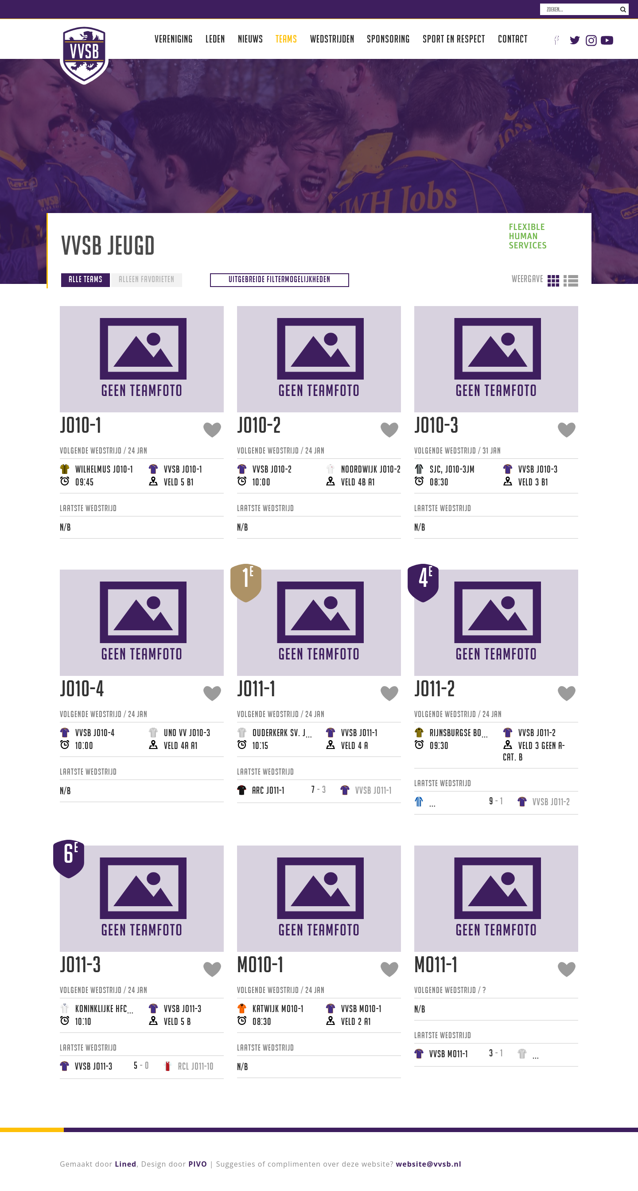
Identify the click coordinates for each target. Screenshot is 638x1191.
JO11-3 (80, 964)
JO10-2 (259, 425)
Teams (286, 39)
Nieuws (250, 39)
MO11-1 (436, 964)
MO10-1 (260, 964)
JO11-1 (256, 688)
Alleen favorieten (147, 279)
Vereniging (174, 39)
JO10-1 (80, 425)
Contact (513, 39)
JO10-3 (436, 425)
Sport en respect (454, 39)
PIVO (197, 1164)
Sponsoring (388, 39)
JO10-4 (82, 688)
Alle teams (85, 279)
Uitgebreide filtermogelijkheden (280, 279)
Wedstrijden (332, 39)
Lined (125, 1164)
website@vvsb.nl (429, 1164)
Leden (215, 39)
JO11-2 (434, 688)
